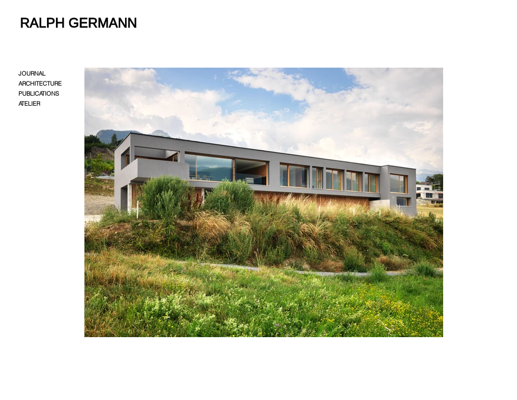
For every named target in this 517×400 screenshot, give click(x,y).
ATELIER (29, 103)
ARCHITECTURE (40, 83)
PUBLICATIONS (38, 93)
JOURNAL (31, 73)
